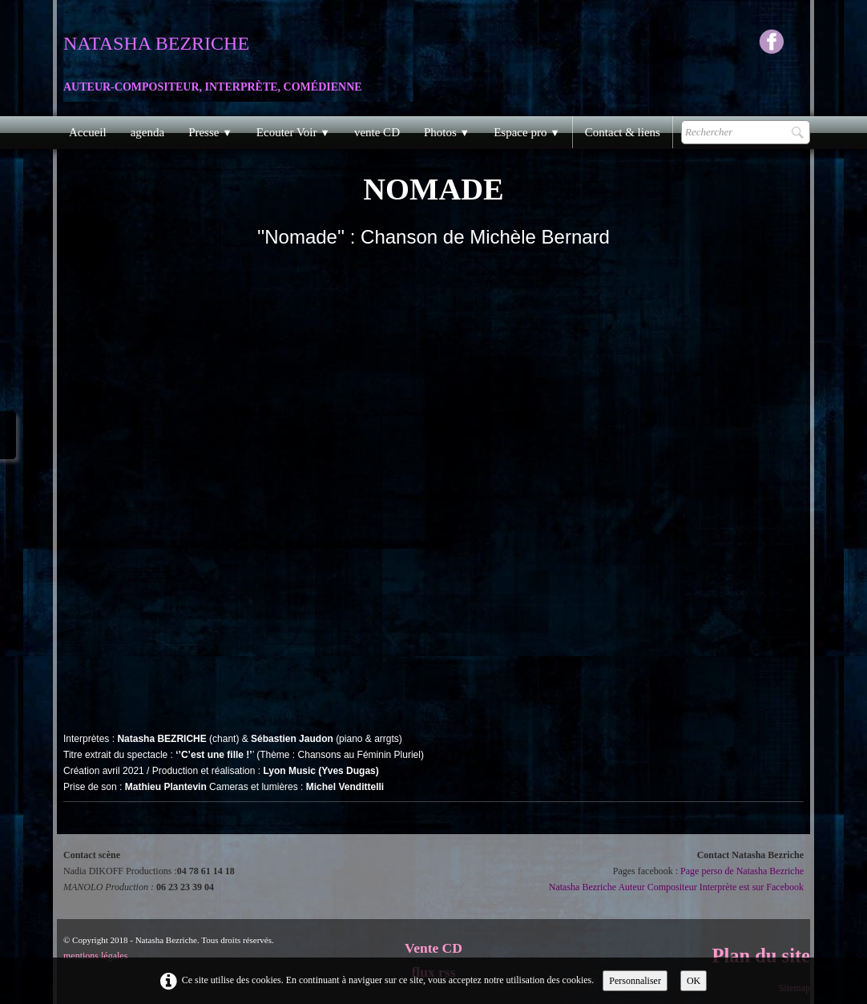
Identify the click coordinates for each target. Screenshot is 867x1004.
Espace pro (527, 132)
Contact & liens (622, 132)
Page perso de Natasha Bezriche (742, 871)
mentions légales (95, 956)
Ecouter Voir (293, 132)
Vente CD (433, 948)
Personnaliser (635, 980)
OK (693, 980)
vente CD (377, 132)
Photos (447, 132)
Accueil (88, 132)
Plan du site (761, 955)
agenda (147, 132)
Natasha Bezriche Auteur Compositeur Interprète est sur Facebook (676, 887)
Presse (210, 132)
